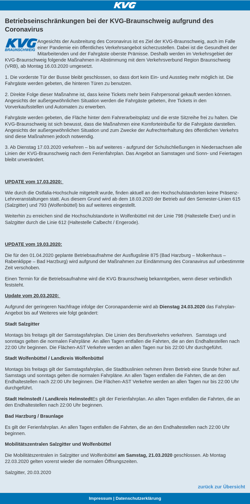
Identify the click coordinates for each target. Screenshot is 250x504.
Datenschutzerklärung (138, 498)
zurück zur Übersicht (221, 486)
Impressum (100, 498)
